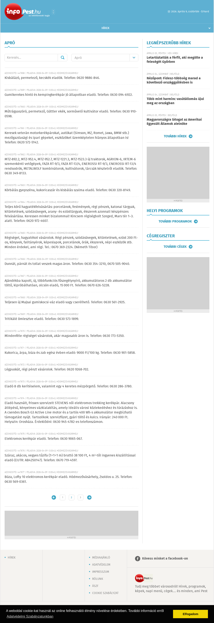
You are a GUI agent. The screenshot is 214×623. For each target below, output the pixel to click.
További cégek (175, 247)
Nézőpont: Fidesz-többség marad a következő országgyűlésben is (174, 80)
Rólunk (97, 579)
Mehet (62, 57)
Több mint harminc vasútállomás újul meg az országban (175, 101)
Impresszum (100, 572)
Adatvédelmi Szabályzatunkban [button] (30, 616)
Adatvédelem (101, 564)
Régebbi (89, 497)
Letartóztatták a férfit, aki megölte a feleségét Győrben (175, 59)
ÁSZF (95, 586)
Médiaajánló (101, 557)
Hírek (106, 28)
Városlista (53, 12)
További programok (175, 221)
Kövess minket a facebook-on (165, 558)
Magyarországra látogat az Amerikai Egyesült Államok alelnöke (174, 121)
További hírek (175, 136)
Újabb (53, 497)
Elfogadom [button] (190, 614)
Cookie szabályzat (105, 593)
